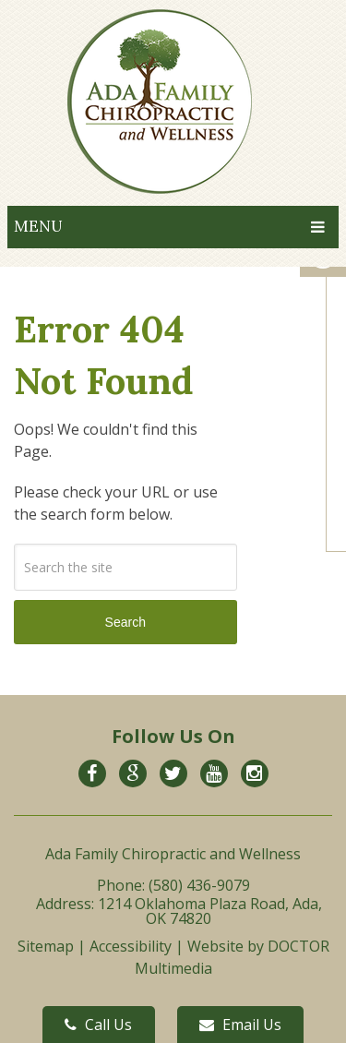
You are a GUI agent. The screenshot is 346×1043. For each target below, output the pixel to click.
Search (125, 622)
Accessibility (130, 946)
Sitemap (46, 946)
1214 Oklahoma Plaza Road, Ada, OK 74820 (210, 911)
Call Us (98, 1024)
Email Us (240, 1024)
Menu (38, 226)
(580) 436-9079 (199, 885)
